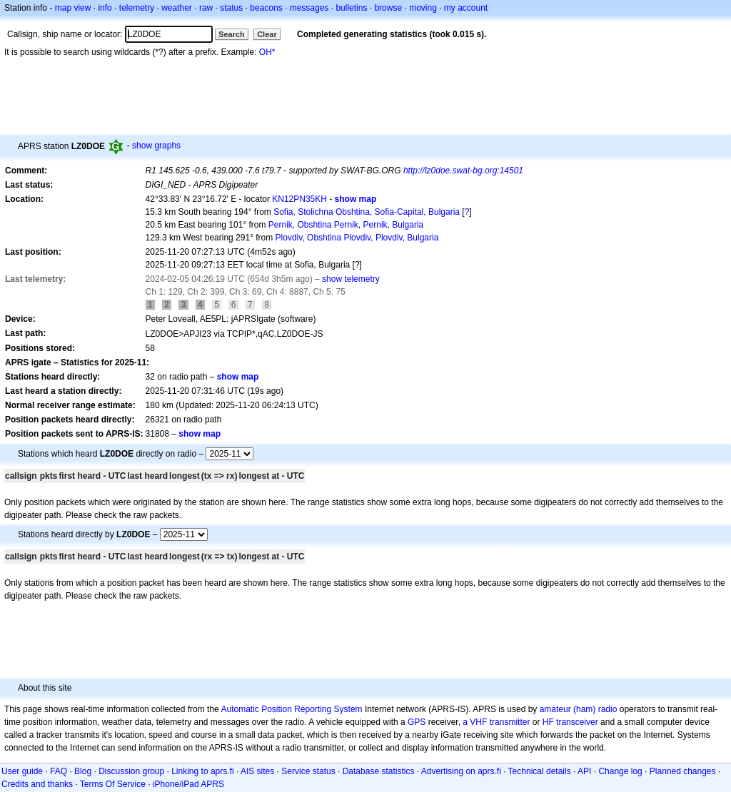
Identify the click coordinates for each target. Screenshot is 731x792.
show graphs (156, 146)
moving (423, 8)
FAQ (58, 771)
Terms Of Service (113, 784)
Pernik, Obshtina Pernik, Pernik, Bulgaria (345, 225)
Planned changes (683, 771)
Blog (82, 771)
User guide (22, 771)
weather (176, 8)
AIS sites (257, 771)
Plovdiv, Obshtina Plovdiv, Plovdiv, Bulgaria (357, 238)
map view (73, 8)
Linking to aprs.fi (202, 771)
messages (309, 8)
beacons (266, 8)
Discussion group (131, 771)
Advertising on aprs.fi (461, 771)
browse (388, 8)
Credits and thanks (37, 784)
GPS (416, 722)
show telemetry (351, 279)
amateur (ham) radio (578, 709)
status (231, 8)
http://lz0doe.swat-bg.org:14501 (463, 171)
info (104, 8)
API (584, 771)
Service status (308, 771)
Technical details (539, 771)
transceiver (577, 722)
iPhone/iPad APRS (188, 784)
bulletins (351, 8)
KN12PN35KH (299, 199)
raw (206, 8)
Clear (267, 34)
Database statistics (379, 771)
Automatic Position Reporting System (291, 709)
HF (548, 722)
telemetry (136, 8)
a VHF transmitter (496, 722)
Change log (620, 771)
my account (466, 8)
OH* (267, 52)
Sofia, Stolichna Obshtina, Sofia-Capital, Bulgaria (366, 212)
